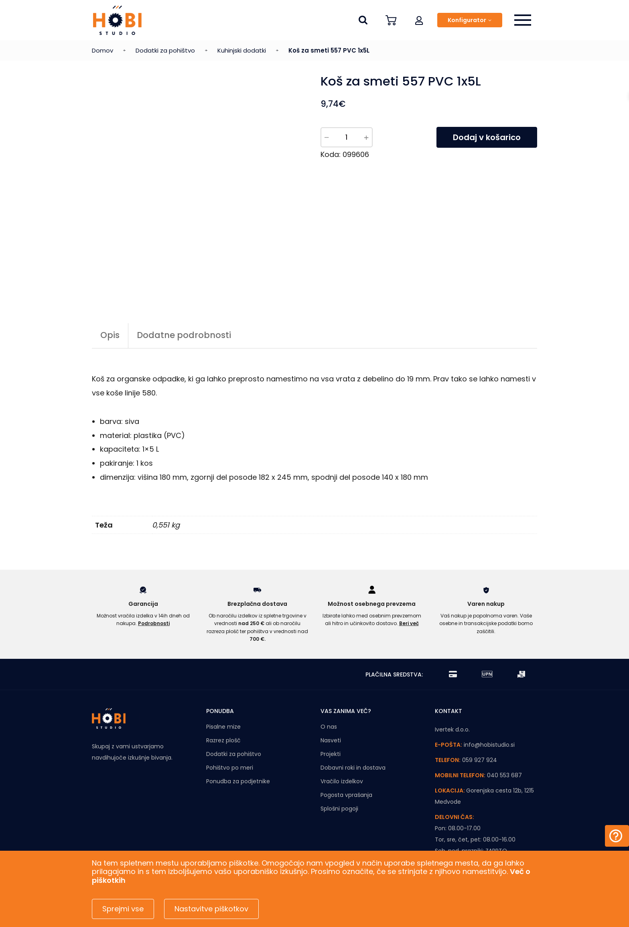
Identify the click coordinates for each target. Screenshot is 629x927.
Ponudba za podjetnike (238, 781)
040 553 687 (504, 775)
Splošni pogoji (339, 809)
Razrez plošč (223, 740)
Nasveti (331, 740)
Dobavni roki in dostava (353, 768)
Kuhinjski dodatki (241, 50)
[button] (419, 20)
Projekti (331, 754)
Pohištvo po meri (229, 768)
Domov (102, 50)
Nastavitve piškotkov (211, 909)
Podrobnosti (154, 623)
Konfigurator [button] (467, 20)
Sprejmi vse (123, 909)
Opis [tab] (110, 335)
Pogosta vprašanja (346, 795)
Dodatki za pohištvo (165, 50)
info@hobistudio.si (489, 745)
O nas (329, 727)
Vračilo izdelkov (342, 781)
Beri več (409, 623)
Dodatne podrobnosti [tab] (184, 335)
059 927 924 (479, 760)
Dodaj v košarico (487, 137)
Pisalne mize (223, 727)
